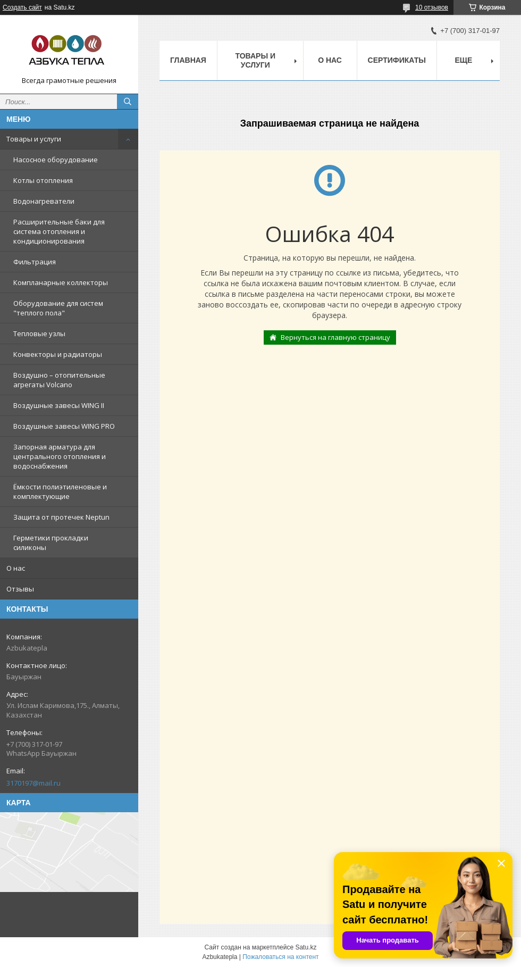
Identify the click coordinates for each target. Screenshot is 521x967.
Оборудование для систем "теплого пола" (58, 308)
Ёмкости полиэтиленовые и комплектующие (60, 491)
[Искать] (127, 102)
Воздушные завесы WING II (58, 405)
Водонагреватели (43, 201)
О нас (15, 568)
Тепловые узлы (39, 333)
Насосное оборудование (55, 159)
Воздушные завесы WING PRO (64, 426)
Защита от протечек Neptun (61, 517)
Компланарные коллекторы (60, 282)
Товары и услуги (33, 139)
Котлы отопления (43, 180)
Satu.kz (305, 947)
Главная (188, 60)
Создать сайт (22, 7)
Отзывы (20, 589)
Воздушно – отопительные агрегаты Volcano (59, 379)
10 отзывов (431, 7)
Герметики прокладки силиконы (50, 542)
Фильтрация (34, 261)
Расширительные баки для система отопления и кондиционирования (59, 231)
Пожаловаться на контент (280, 957)
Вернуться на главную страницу (335, 337)
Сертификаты (397, 60)
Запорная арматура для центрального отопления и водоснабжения (59, 456)
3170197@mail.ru (33, 783)
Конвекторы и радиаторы (57, 354)
